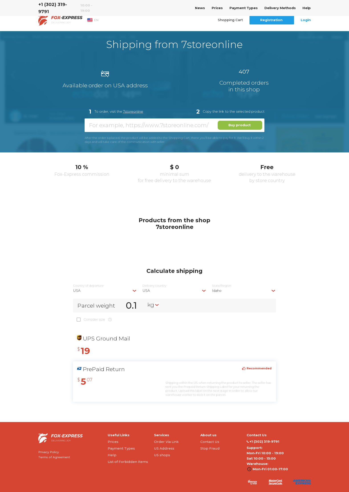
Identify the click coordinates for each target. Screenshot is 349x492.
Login (306, 20)
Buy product (239, 125)
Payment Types (243, 8)
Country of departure (88, 285)
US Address (164, 448)
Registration (271, 20)
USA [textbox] (77, 290)
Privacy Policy (48, 452)
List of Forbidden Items (128, 462)
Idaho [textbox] (216, 290)
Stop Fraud (210, 448)
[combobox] (105, 291)
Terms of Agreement (54, 457)
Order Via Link (166, 442)
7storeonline (133, 111)
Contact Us (209, 442)
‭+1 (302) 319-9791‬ (52, 8)
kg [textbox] (150, 304)
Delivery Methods (280, 8)
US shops (162, 455)
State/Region (221, 285)
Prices (217, 8)
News (200, 8)
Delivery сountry (154, 285)
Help (306, 8)
